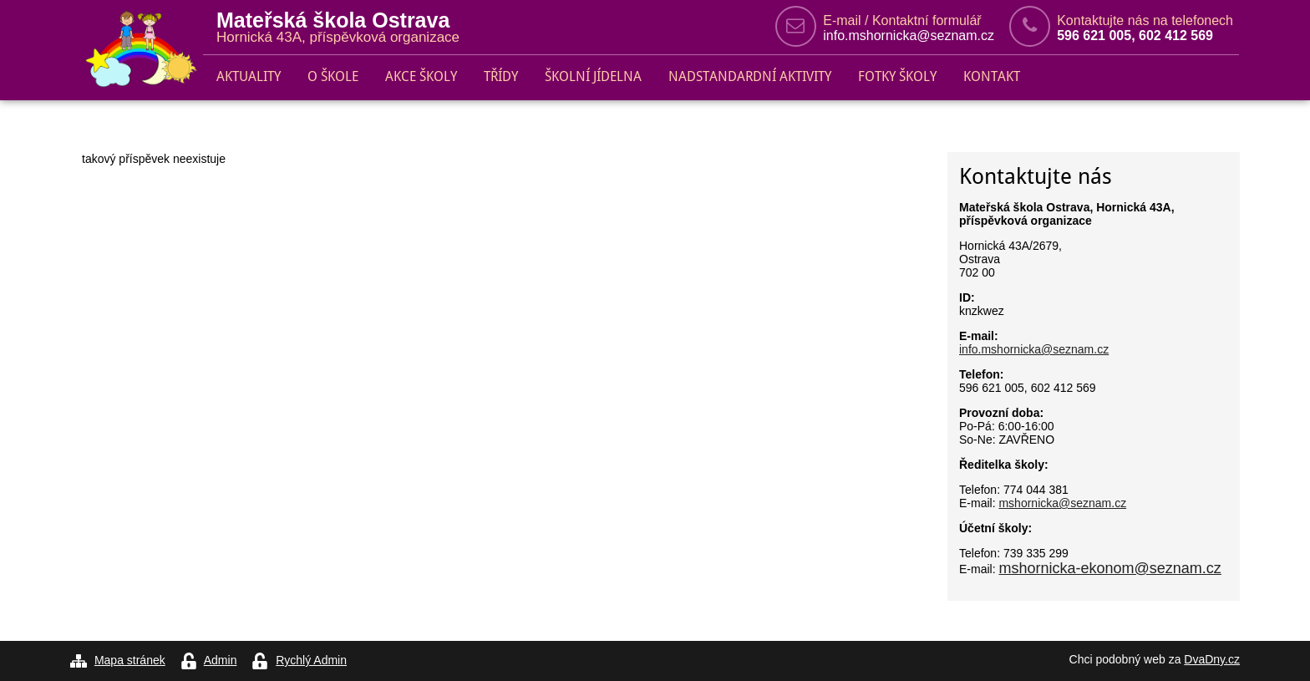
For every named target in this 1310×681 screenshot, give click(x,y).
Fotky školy (897, 76)
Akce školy (421, 76)
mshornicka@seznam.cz (1062, 503)
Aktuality (248, 76)
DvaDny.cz (1212, 659)
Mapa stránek (129, 660)
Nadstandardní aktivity (749, 76)
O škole (332, 76)
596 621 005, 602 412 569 (1135, 35)
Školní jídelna (593, 76)
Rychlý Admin (311, 660)
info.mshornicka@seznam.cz (908, 35)
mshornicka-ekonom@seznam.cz (1109, 568)
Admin (220, 660)
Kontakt (991, 76)
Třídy (501, 76)
